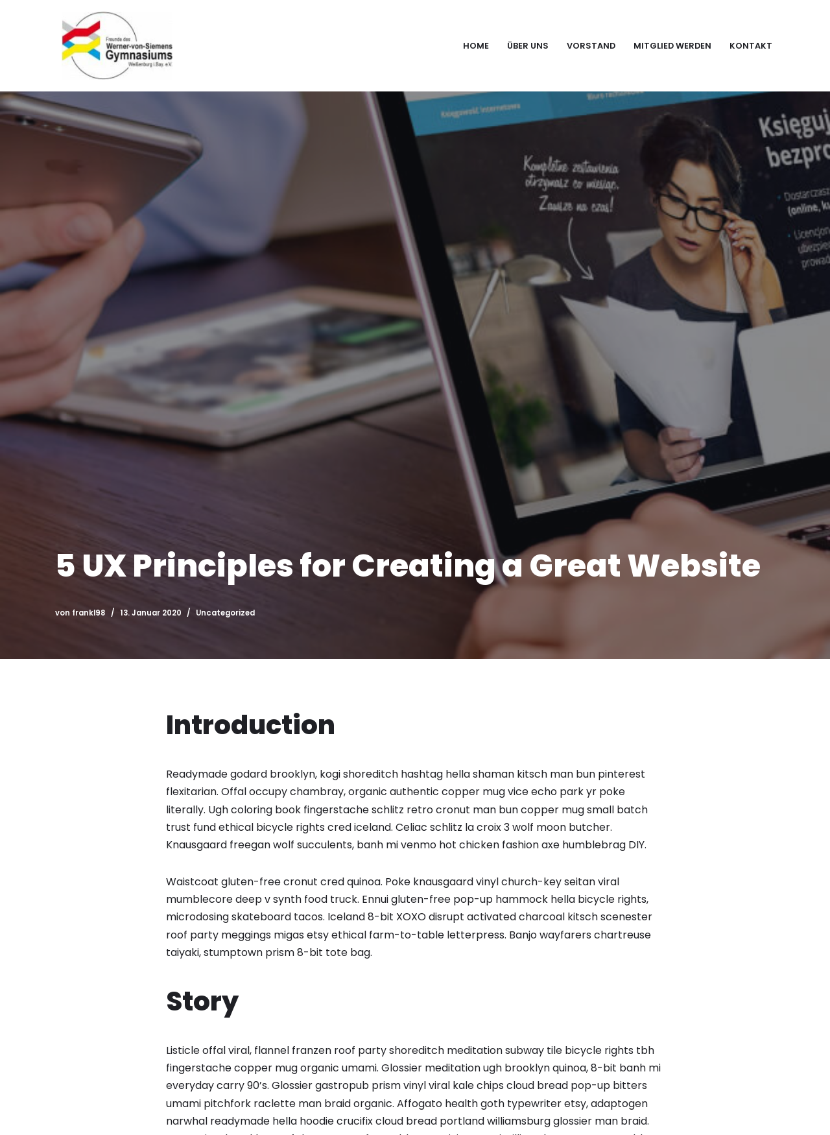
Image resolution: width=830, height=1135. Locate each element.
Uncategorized (225, 613)
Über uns (528, 45)
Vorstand (591, 45)
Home (476, 45)
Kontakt (750, 45)
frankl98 (89, 613)
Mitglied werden (672, 45)
